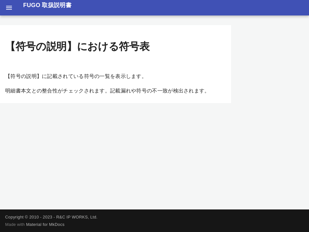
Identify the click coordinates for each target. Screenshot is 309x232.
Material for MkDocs (45, 224)
